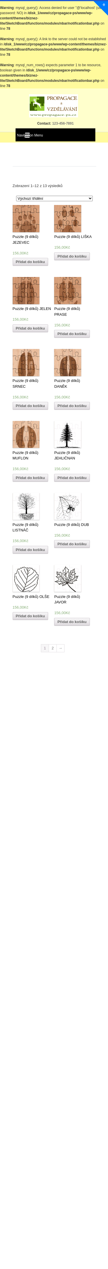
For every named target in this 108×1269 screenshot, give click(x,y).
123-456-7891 (62, 123)
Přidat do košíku (30, 262)
